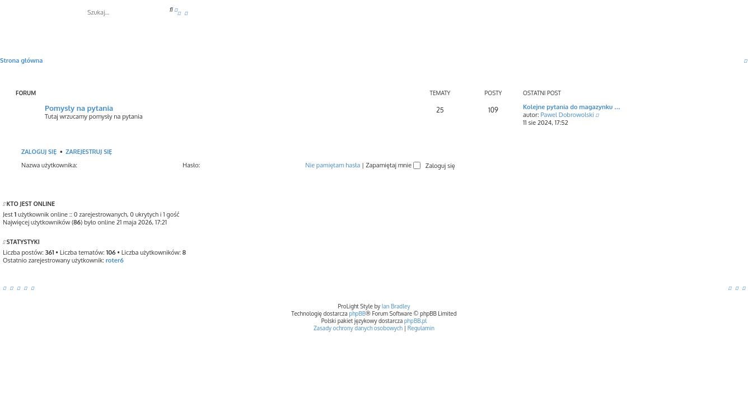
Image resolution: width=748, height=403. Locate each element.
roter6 (115, 260)
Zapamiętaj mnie (393, 165)
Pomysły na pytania (79, 108)
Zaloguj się (39, 151)
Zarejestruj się (89, 151)
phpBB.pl (415, 320)
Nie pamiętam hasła (332, 165)
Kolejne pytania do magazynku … (571, 107)
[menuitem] (179, 13)
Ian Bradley (396, 306)
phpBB (357, 313)
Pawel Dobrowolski (566, 115)
